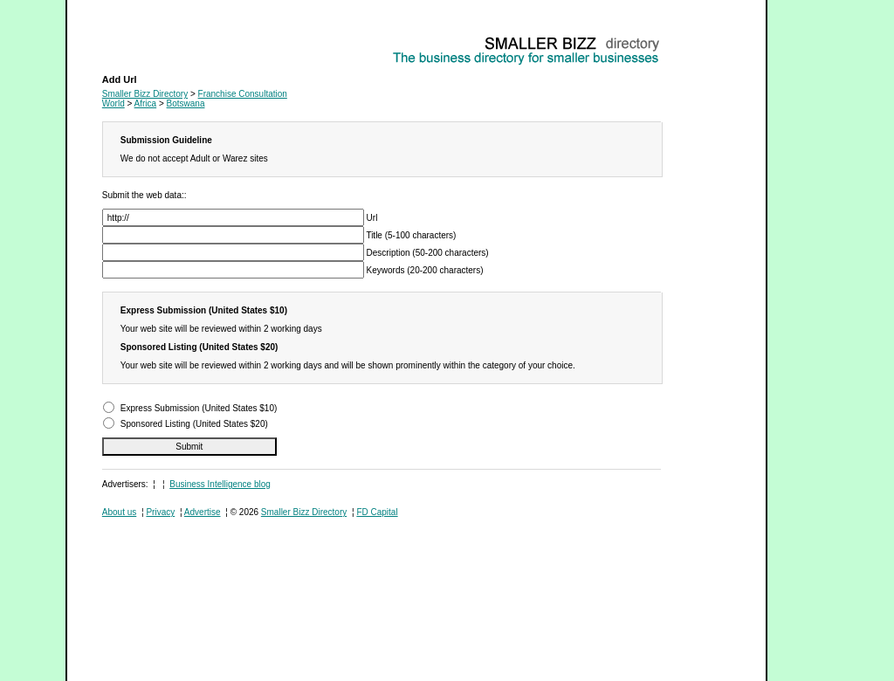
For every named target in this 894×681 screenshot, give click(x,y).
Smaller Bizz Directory (145, 94)
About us (119, 512)
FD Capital (376, 512)
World (113, 103)
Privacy (160, 512)
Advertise (202, 512)
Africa (145, 103)
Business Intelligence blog (220, 484)
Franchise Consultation (146, 40)
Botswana (186, 103)
